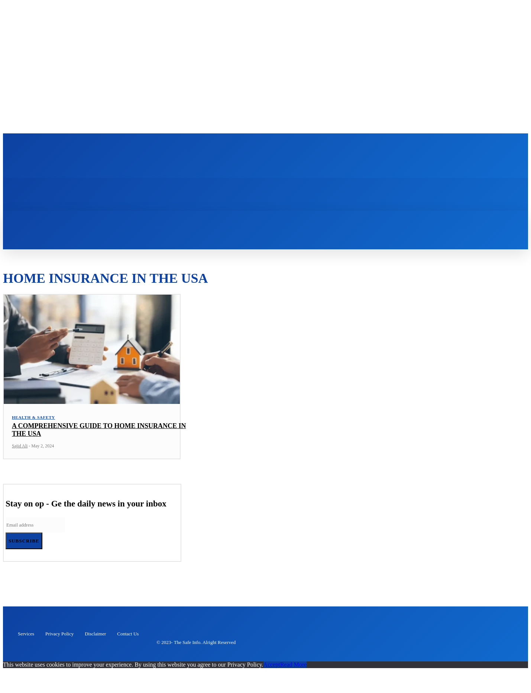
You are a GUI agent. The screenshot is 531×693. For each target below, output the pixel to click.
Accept (271, 666)
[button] (121, 221)
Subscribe (24, 542)
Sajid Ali (19, 447)
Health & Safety (33, 419)
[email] (35, 526)
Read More (293, 666)
